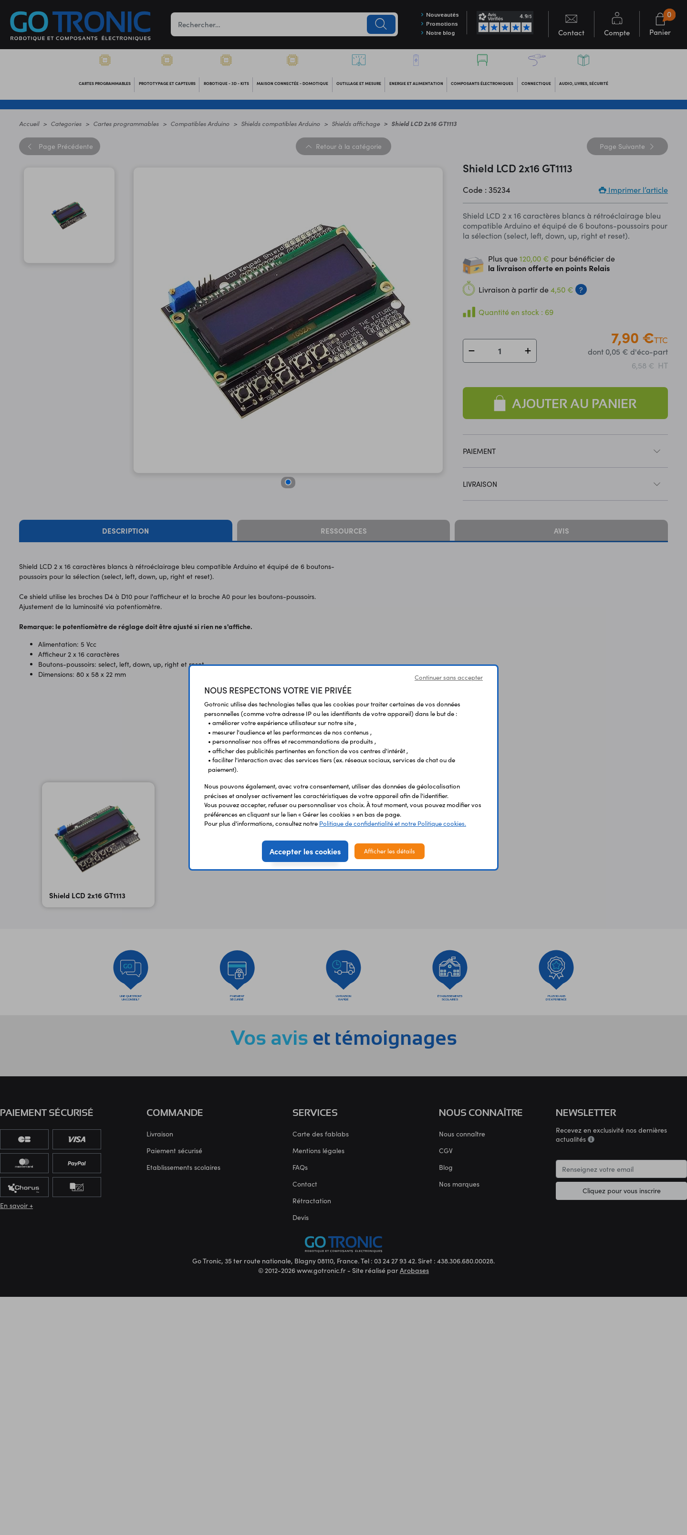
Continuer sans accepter (449, 677)
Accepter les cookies (305, 851)
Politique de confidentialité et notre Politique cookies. (392, 823)
